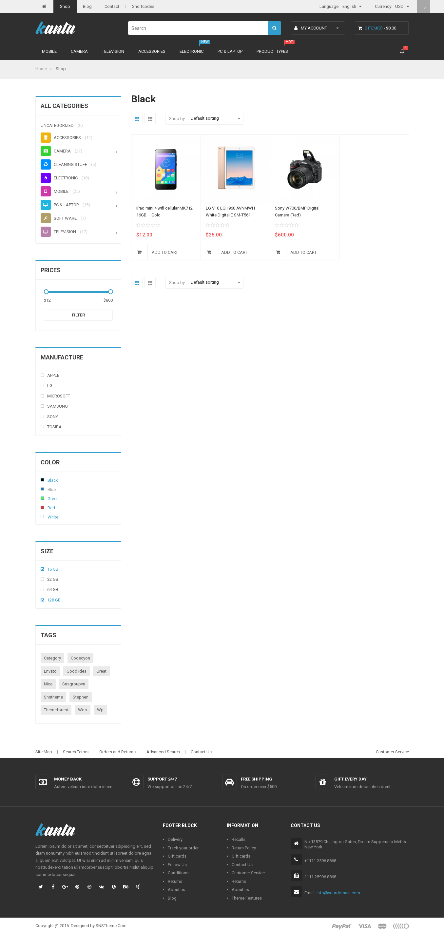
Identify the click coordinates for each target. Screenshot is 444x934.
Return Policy (244, 847)
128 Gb (54, 600)
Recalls (238, 839)
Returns (175, 881)
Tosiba (54, 426)
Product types (272, 51)
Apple (53, 375)
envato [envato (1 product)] (50, 671)
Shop (65, 6)
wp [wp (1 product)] (100, 709)
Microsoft (58, 396)
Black (42, 479)
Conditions (178, 872)
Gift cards (177, 856)
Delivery (175, 839)
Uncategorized (57, 125)
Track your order (183, 847)
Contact (112, 6)
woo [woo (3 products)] (82, 709)
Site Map (43, 751)
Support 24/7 (162, 779)
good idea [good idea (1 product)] (77, 671)
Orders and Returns (117, 751)
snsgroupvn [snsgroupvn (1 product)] (73, 683)
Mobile (49, 51)
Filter (78, 315)
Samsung (57, 406)
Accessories (151, 51)
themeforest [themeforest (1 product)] (56, 709)
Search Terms (75, 751)
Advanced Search (163, 751)
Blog (87, 6)
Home (41, 68)
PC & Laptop (230, 51)
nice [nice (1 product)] (48, 683)
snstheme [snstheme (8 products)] (53, 697)
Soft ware (59, 218)
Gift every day (350, 779)
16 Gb (52, 569)
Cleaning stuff (64, 164)
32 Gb (52, 579)
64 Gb (52, 589)
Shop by (177, 118)
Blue (42, 489)
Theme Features (247, 898)
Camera (79, 51)
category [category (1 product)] (52, 658)
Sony (52, 416)
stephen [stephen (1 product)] (80, 697)
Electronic (191, 51)
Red (42, 507)
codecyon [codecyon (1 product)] (80, 658)
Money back (68, 779)
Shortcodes (143, 6)
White (42, 516)
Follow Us (177, 864)
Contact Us (201, 751)
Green (42, 498)
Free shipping (256, 779)
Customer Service (392, 751)
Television (113, 51)
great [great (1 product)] (101, 671)
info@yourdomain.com (338, 892)
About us (176, 889)
